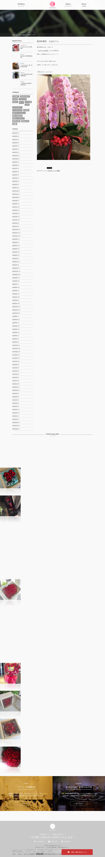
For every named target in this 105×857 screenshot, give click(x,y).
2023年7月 (14, 139)
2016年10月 (15, 390)
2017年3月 (14, 374)
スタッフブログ (18, 34)
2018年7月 (14, 322)
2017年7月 (14, 361)
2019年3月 (14, 297)
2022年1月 (14, 187)
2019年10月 (15, 274)
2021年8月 (14, 203)
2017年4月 (14, 371)
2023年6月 (14, 142)
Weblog (15, 99)
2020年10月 (15, 235)
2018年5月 (14, 329)
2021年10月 (15, 197)
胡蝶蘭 (58, 170)
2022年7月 (14, 168)
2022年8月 (14, 165)
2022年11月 (15, 155)
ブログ (54, 170)
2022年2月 (14, 184)
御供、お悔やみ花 (17, 115)
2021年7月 (14, 207)
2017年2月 (14, 377)
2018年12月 (15, 306)
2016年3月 (14, 412)
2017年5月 (14, 367)
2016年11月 (15, 387)
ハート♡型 (28, 102)
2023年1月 (14, 152)
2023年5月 (14, 145)
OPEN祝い (24, 34)
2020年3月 (14, 258)
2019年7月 (14, 284)
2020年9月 (14, 239)
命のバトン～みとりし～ (19, 112)
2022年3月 (14, 181)
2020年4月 (14, 255)
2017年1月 (14, 380)
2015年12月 (15, 422)
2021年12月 (15, 191)
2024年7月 (14, 133)
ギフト (21, 102)
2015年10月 (15, 428)
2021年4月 (14, 216)
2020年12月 (15, 229)
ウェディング (21, 5)
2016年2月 (14, 416)
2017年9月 (14, 354)
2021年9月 (14, 200)
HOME (13, 34)
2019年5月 (14, 290)
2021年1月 (14, 226)
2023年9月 (14, 136)
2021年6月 (14, 210)
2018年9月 (14, 316)
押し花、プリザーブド (18, 118)
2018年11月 (15, 309)
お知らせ (15, 102)
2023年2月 (14, 149)
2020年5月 (14, 252)
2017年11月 (15, 348)
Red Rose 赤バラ (25, 96)
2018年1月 (14, 342)
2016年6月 (14, 403)
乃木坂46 (26, 110)
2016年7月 (14, 399)
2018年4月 (14, 332)
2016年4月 (14, 409)
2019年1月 (14, 303)
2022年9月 (14, 162)
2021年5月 (14, 213)
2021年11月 (15, 194)
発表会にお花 (25, 121)
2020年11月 (15, 232)
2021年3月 (14, 219)
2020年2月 (14, 261)
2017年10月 (15, 351)
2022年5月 (14, 174)
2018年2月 (14, 338)
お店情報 (84, 5)
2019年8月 (14, 281)
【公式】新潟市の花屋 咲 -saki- (52, 4)
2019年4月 (14, 293)
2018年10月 (15, 313)
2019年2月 (14, 300)
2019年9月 (14, 277)
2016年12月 (15, 383)
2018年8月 (14, 319)
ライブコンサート (17, 107)
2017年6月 (14, 364)
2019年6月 (14, 287)
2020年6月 (14, 248)
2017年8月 (14, 358)
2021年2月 (14, 223)
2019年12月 (15, 268)
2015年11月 (15, 425)
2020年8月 (14, 242)
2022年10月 (15, 158)
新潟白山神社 (16, 121)
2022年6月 (14, 171)
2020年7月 (14, 245)
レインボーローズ (17, 110)
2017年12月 (15, 345)
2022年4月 (14, 178)
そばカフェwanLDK (43, 50)
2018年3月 (14, 335)
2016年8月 (14, 396)
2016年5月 (14, 406)
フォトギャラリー (68, 5)
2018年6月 (14, 326)
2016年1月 (14, 419)
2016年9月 (14, 393)
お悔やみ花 (37, 5)
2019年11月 (15, 271)
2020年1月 (14, 264)
